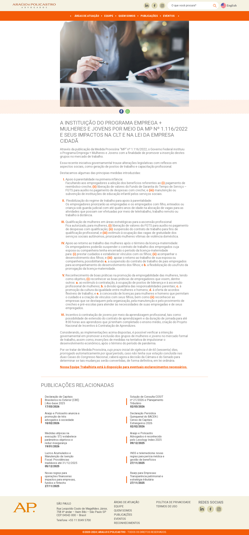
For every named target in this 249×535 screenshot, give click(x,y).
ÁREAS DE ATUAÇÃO (87, 16)
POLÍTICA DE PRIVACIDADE (173, 502)
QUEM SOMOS (126, 16)
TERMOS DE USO (166, 506)
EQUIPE (108, 16)
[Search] (191, 5)
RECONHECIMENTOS (127, 523)
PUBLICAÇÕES (149, 16)
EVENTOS (169, 16)
